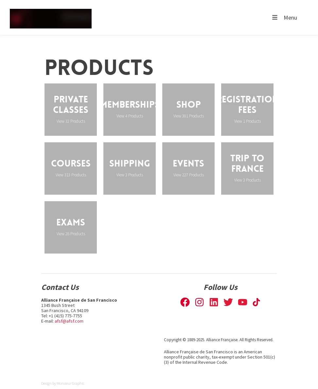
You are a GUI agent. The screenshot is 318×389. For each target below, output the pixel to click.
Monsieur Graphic (70, 383)
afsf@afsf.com (69, 321)
